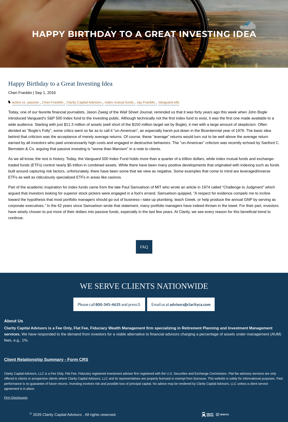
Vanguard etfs (168, 102)
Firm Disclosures (15, 397)
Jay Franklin (146, 102)
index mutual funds (119, 102)
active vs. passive (25, 102)
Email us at (180, 304)
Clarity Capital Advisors (84, 102)
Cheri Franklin (52, 102)
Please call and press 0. (109, 304)
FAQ (144, 247)
